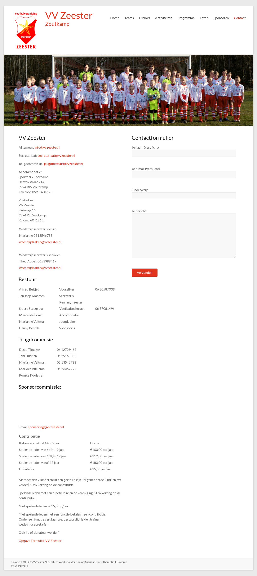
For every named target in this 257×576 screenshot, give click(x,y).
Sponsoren (221, 18)
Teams (129, 18)
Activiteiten (163, 18)
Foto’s (204, 18)
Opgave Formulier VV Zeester (40, 541)
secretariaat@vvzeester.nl (56, 155)
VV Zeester (69, 15)
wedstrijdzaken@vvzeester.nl (40, 242)
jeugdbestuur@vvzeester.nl (63, 164)
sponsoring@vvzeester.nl (46, 427)
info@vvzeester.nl (47, 147)
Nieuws (144, 18)
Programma (186, 18)
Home (114, 18)
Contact (240, 18)
